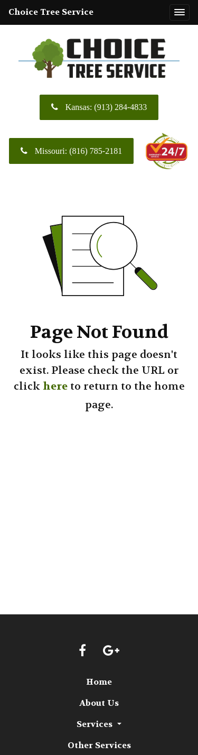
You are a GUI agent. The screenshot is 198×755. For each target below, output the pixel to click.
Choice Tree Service (50, 11)
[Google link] (111, 651)
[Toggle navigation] (179, 12)
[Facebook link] (82, 651)
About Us (99, 702)
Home (99, 681)
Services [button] (96, 724)
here (55, 386)
